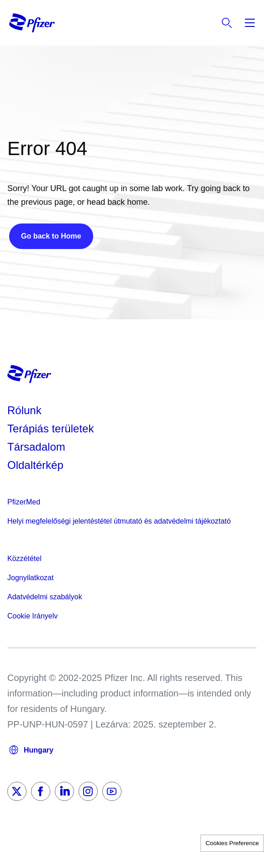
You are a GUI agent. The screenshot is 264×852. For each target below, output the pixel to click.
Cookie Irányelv (32, 616)
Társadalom (36, 447)
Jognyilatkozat (30, 578)
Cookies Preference (232, 843)
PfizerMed (23, 502)
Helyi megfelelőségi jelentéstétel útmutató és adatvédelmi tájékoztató (119, 521)
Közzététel (24, 558)
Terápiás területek (50, 428)
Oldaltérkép (35, 465)
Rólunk (24, 410)
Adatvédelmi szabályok (44, 597)
